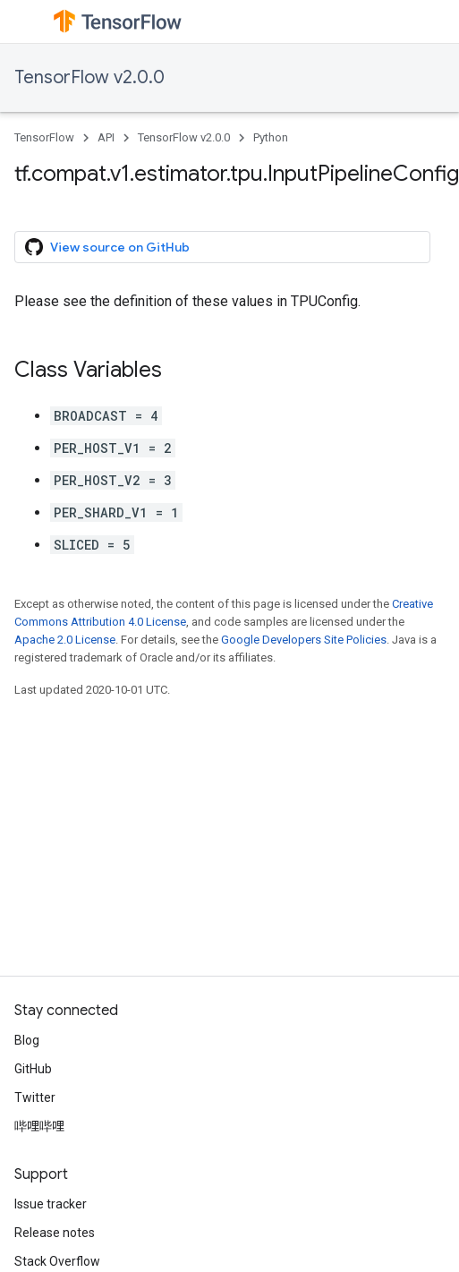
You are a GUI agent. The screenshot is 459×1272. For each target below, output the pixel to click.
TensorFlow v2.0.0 (89, 77)
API (106, 137)
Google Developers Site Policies (304, 639)
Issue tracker (50, 1204)
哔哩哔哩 (39, 1126)
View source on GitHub (107, 247)
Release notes (54, 1232)
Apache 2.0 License (64, 639)
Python (270, 137)
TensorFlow (44, 137)
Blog (26, 1040)
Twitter (34, 1097)
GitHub (33, 1069)
